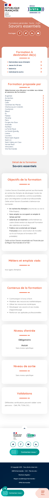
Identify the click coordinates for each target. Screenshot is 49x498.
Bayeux (8, 100)
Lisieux (7, 133)
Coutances (9, 109)
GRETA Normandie (18, 471)
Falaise (7, 116)
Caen (7, 102)
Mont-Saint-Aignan (12, 138)
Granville (8, 125)
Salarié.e (12, 68)
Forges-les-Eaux (11, 122)
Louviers (8, 136)
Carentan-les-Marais (13, 105)
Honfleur (8, 127)
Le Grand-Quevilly (12, 131)
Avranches (9, 98)
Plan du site (33, 471)
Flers (7, 120)
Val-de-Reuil (9, 144)
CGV (26, 471)
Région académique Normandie (24, 479)
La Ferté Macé (10, 129)
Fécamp (8, 118)
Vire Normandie (11, 149)
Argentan (8, 96)
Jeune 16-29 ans (15, 65)
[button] (4, 488)
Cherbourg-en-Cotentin (14, 107)
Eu (6, 113)
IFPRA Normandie (24, 482)
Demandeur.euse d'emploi (19, 62)
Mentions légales (24, 475)
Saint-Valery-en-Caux (13, 142)
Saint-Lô (8, 140)
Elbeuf (7, 111)
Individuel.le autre (16, 72)
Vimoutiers (9, 147)
